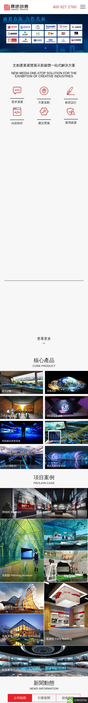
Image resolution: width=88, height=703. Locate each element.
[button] (42, 48)
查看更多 (44, 338)
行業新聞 (44, 697)
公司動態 (20, 697)
